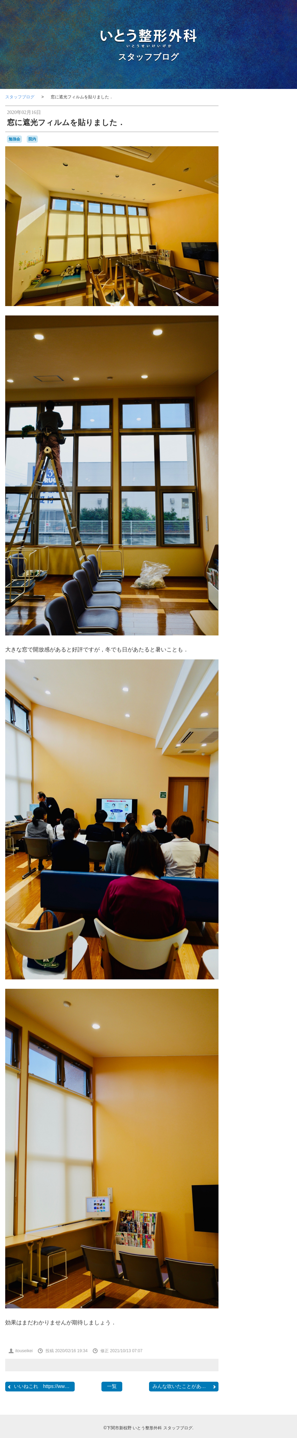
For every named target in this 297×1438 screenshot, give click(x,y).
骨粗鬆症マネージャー (263, 648)
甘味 (252, 602)
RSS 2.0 (243, 732)
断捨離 (247, 567)
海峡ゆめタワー (265, 588)
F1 (262, 428)
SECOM (282, 448)
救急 (245, 561)
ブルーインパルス (260, 504)
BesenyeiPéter (270, 409)
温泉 (251, 595)
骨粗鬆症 (280, 640)
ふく (250, 470)
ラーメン (268, 511)
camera (265, 415)
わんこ (279, 470)
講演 (259, 616)
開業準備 (279, 624)
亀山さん (247, 524)
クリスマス (270, 484)
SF (238, 456)
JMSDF (277, 434)
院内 (32, 139)
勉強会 (14, 139)
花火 (248, 616)
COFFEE (282, 422)
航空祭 (273, 609)
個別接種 (252, 532)
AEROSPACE (253, 403)
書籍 (273, 574)
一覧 (112, 1386)
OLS (241, 448)
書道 (284, 574)
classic (264, 422)
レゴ (282, 511)
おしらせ (267, 463)
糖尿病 (284, 602)
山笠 (281, 554)
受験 (247, 546)
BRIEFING (246, 415)
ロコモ (243, 517)
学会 (269, 554)
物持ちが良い (269, 595)
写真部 (242, 539)
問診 (240, 554)
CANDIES (245, 422)
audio (277, 403)
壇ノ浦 (254, 554)
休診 (275, 525)
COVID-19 (247, 428)
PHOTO (260, 448)
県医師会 (268, 602)
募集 (273, 539)
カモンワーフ (252, 477)
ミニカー (249, 511)
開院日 (242, 633)
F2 (269, 428)
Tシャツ (269, 456)
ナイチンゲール (256, 498)
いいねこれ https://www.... (40, 1386)
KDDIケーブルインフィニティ (264, 440)
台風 (258, 546)
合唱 (268, 546)
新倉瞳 (262, 567)
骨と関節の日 (254, 641)
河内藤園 (266, 581)
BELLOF (248, 409)
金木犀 (260, 624)
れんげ (263, 470)
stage (251, 455)
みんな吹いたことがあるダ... (184, 1386)
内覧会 (281, 532)
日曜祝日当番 (253, 574)
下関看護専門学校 (271, 517)
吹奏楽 (283, 546)
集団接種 (276, 633)
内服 (269, 532)
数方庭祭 (259, 561)
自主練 (257, 609)
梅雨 (253, 581)
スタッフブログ (148, 56)
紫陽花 (242, 609)
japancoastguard (251, 434)
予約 (264, 524)
